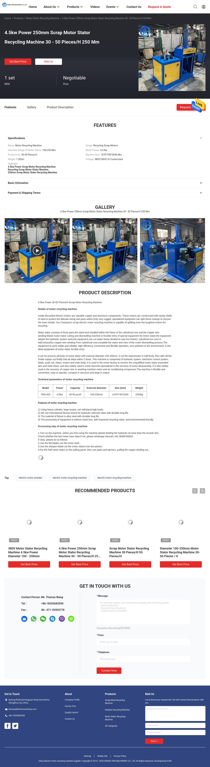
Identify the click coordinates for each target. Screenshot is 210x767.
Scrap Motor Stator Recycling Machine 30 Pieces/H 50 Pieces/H (129, 552)
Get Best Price (18, 61)
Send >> (154, 741)
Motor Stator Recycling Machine (42, 18)
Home (8, 18)
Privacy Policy (120, 756)
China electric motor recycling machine (56, 761)
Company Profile (72, 700)
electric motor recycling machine (70, 477)
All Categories (111, 726)
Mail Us (48, 61)
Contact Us (70, 719)
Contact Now (109, 670)
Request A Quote (191, 107)
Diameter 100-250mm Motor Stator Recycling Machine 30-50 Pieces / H (180, 552)
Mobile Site (102, 756)
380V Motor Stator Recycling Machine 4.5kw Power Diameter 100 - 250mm (27, 552)
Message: (103, 596)
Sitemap (87, 756)
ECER (169, 761)
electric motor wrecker (30, 477)
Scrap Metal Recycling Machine (115, 701)
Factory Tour (70, 706)
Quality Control (71, 712)
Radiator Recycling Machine (117, 710)
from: (101, 635)
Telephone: (104, 652)
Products (18, 18)
